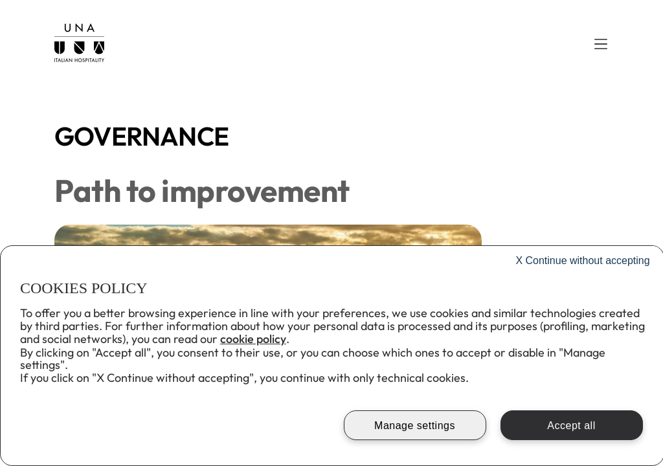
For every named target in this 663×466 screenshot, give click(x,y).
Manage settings (414, 425)
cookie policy (253, 338)
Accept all (571, 425)
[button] (601, 44)
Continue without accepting (582, 260)
